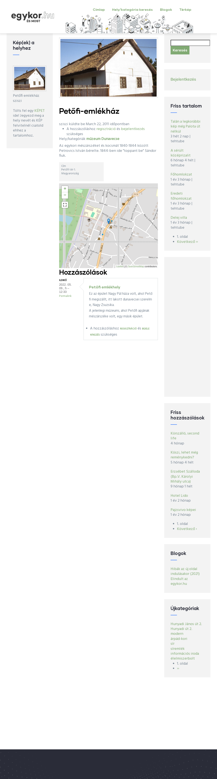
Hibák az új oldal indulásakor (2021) (185, 571)
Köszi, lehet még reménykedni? (184, 455)
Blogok (166, 9)
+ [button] (65, 189)
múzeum (93, 139)
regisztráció (106, 129)
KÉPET (39, 111)
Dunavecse (110, 139)
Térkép (185, 9)
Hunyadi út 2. (181, 629)
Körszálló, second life (185, 435)
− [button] (65, 195)
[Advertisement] (187, 326)
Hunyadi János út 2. (186, 624)
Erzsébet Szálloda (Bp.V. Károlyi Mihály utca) (185, 477)
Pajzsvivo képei (183, 510)
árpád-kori (179, 639)
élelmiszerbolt (183, 659)
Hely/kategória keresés (132, 9)
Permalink (65, 296)
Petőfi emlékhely (104, 287)
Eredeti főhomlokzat (181, 196)
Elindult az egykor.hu (179, 581)
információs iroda (185, 654)
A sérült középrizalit (181, 153)
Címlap (99, 9)
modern (177, 634)
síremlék (178, 649)
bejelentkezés (133, 129)
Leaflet (119, 266)
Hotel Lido (179, 496)
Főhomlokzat (181, 175)
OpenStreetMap (136, 266)
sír (172, 644)
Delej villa (179, 218)
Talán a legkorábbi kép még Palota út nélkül (185, 127)
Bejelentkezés (183, 80)
